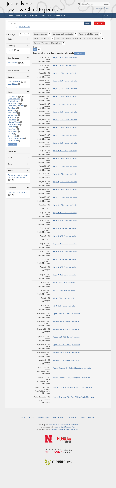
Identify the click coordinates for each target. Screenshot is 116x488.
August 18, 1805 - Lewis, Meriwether (65, 135)
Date (39, 49)
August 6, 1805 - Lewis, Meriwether (64, 252)
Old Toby (11, 134)
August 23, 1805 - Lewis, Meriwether (65, 182)
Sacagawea (11, 110)
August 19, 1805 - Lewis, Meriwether (65, 143)
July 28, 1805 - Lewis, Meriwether (64, 283)
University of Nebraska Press (17, 192)
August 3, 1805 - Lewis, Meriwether (64, 213)
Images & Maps (45, 15)
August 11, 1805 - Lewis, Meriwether (65, 81)
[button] (49, 34)
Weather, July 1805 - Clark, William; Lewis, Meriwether (71, 378)
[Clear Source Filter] (12, 180)
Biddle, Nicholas (13, 103)
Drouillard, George (14, 101)
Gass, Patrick (12, 120)
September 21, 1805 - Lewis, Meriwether (66, 345)
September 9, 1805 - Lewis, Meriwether (66, 360)
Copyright (91, 417)
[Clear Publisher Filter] (12, 195)
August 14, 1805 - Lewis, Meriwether (65, 104)
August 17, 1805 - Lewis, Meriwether (65, 127)
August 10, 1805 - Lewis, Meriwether (65, 73)
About (106, 15)
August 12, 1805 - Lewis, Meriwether (65, 89)
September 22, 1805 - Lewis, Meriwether (66, 352)
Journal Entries (13, 62)
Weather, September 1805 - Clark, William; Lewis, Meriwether (73, 397)
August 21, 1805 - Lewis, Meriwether (65, 166)
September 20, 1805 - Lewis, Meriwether (66, 337)
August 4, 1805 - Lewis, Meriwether (64, 228)
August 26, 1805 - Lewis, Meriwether (65, 205)
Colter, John (12, 127)
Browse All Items (24, 27)
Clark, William (12, 84)
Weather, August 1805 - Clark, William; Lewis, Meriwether (72, 368)
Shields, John (12, 117)
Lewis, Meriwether (14, 81)
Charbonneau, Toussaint (15, 106)
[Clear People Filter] (22, 96)
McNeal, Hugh (12, 115)
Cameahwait (12, 108)
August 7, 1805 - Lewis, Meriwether (64, 259)
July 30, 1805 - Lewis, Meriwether (64, 298)
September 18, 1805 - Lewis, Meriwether (66, 321)
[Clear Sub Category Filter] (22, 63)
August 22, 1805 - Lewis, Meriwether (65, 174)
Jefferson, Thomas (14, 122)
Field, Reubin (12, 113)
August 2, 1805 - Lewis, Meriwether (64, 151)
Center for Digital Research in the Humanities (63, 425)
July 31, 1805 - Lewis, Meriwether (64, 306)
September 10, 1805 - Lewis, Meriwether (66, 314)
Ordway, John (12, 136)
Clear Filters (24, 34)
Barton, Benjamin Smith (16, 138)
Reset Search (99, 23)
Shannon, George (13, 124)
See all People (12, 144)
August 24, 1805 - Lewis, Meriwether (65, 189)
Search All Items (79, 53)
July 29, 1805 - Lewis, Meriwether (64, 290)
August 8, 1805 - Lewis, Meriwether (64, 267)
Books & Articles (31, 15)
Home (11, 15)
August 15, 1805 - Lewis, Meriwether (65, 112)
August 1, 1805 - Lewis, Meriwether (64, 58)
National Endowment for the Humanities (65, 429)
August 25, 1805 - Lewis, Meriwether (65, 197)
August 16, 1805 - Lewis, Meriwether (65, 120)
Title (34, 49)
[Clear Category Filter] (18, 50)
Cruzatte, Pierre (13, 141)
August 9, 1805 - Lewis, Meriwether (64, 275)
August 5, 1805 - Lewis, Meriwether (64, 244)
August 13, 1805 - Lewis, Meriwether (65, 96)
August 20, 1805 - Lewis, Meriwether (65, 158)
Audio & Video (59, 15)
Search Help (13, 27)
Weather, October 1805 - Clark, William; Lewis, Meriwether (72, 387)
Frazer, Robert (12, 131)
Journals (19, 15)
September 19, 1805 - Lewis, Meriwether (66, 329)
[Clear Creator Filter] (25, 82)
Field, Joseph (12, 129)
